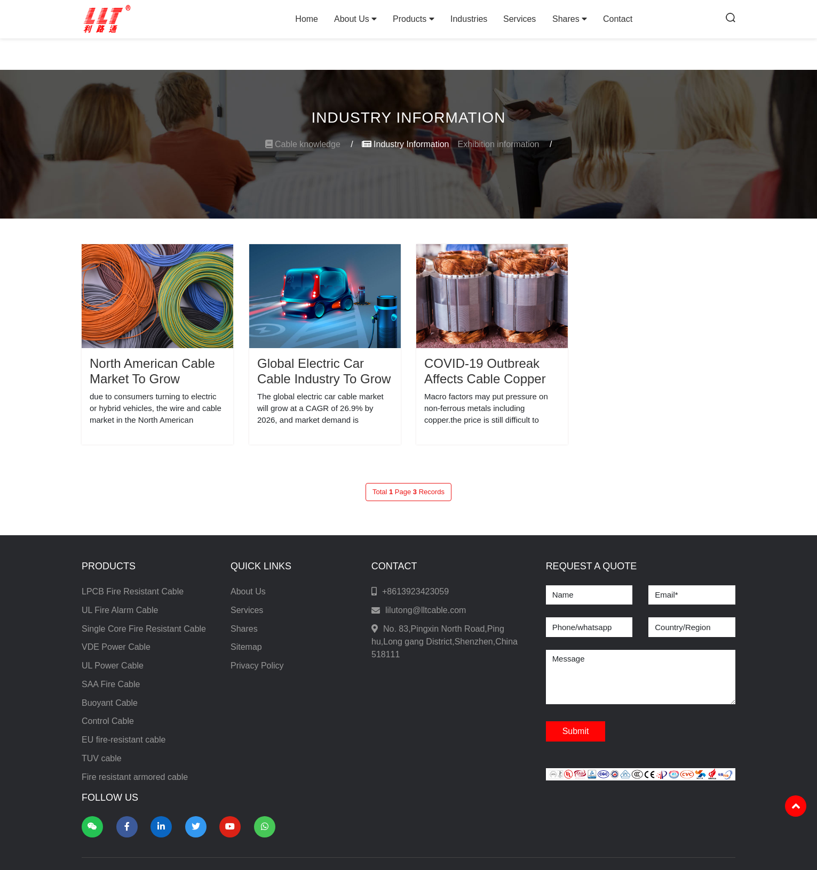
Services (519, 18)
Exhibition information (505, 144)
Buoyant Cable (110, 702)
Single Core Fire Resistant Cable (144, 628)
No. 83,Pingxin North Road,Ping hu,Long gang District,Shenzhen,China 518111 (444, 641)
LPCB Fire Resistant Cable (133, 591)
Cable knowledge (309, 144)
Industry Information (405, 144)
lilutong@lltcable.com (425, 610)
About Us (355, 18)
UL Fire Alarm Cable (120, 610)
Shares (569, 18)
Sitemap (246, 646)
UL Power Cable (113, 665)
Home (306, 18)
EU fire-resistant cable (123, 739)
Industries (468, 18)
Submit (575, 731)
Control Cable (108, 721)
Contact (617, 18)
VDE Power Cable (116, 646)
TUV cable (102, 758)
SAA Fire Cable (111, 684)
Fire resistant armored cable (135, 777)
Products (413, 18)
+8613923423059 (415, 591)
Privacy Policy (257, 665)
